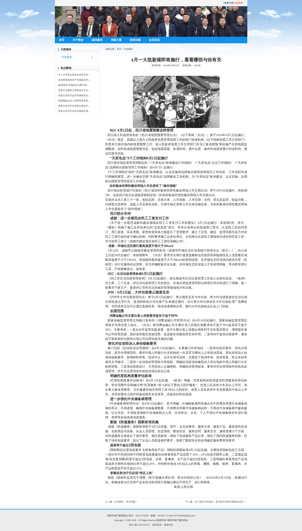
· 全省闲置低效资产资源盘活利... (73, 80)
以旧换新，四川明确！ (126, 501)
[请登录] (239, 3)
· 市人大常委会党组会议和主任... (73, 74)
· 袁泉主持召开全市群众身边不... (73, 106)
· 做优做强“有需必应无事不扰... (73, 85)
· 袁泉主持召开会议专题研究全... (73, 95)
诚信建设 (97, 39)
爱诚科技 (168, 524)
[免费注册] (229, 3)
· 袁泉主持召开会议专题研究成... (73, 111)
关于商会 (78, 39)
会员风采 (154, 39)
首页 (61, 39)
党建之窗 (116, 39)
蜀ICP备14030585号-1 (140, 524)
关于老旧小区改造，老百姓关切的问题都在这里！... (221, 501)
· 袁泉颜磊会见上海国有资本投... (73, 100)
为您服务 (66, 57)
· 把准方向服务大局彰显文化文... (73, 90)
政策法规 (135, 39)
